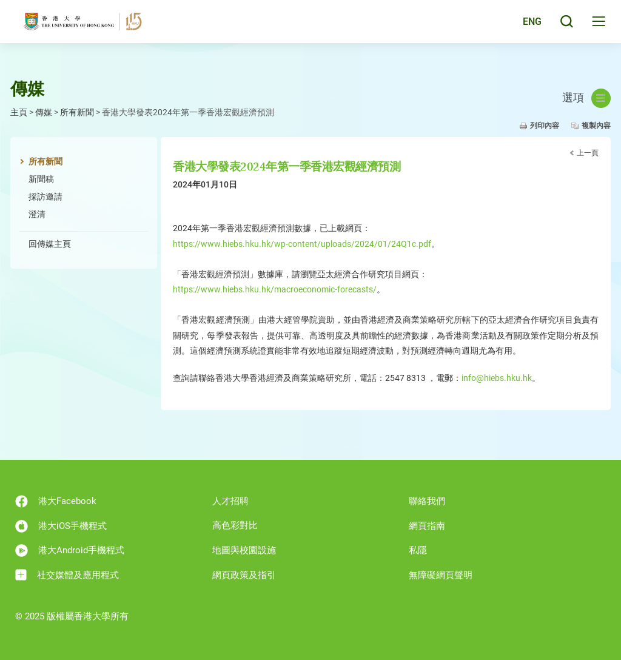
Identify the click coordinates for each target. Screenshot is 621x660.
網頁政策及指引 (244, 575)
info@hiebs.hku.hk (497, 378)
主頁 (18, 112)
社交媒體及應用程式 (67, 575)
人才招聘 (230, 501)
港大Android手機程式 (69, 550)
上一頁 (588, 153)
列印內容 (544, 125)
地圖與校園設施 (244, 550)
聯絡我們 (427, 501)
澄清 (37, 214)
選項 (586, 98)
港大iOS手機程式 (61, 526)
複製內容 (596, 125)
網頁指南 (427, 525)
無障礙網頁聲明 (440, 575)
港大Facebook (55, 501)
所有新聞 (77, 112)
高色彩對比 (235, 525)
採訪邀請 (45, 196)
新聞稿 (41, 179)
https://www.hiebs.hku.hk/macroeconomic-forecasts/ (275, 289)
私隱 (418, 550)
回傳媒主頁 (50, 244)
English (523, 25)
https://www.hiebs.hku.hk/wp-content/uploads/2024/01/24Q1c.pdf (302, 244)
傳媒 (43, 112)
